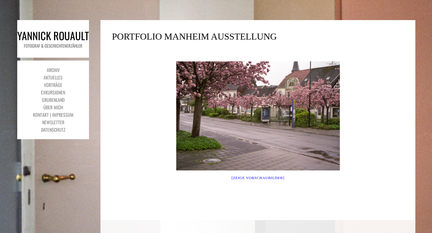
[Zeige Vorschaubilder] (258, 178)
